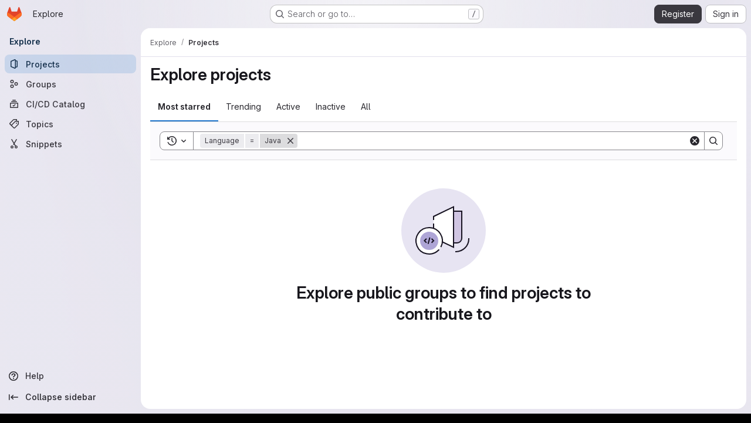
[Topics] (70, 123)
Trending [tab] (243, 106)
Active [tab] (288, 106)
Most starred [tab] (184, 106)
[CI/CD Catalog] (70, 103)
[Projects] (70, 64)
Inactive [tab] (331, 106)
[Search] (493, 141)
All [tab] (366, 106)
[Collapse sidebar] (70, 397)
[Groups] (70, 84)
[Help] (70, 376)
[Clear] (695, 141)
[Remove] (290, 141)
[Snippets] (70, 143)
